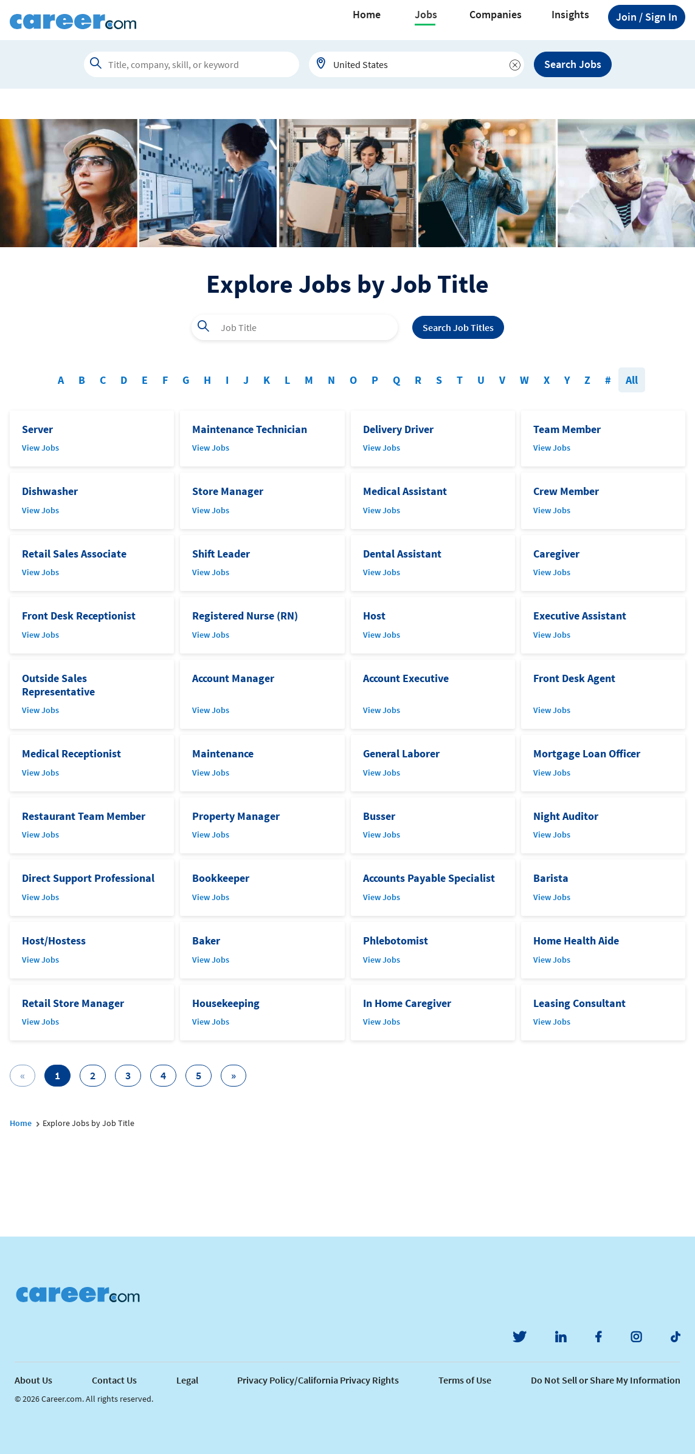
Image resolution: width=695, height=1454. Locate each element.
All (632, 380)
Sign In (646, 17)
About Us (33, 1380)
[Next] (233, 1076)
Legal (187, 1380)
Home (367, 14)
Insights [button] (570, 14)
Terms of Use (464, 1380)
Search (458, 327)
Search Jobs (572, 64)
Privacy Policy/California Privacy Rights (318, 1380)
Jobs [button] (426, 14)
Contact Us (114, 1380)
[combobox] (416, 64)
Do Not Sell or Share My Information (605, 1380)
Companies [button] (495, 14)
